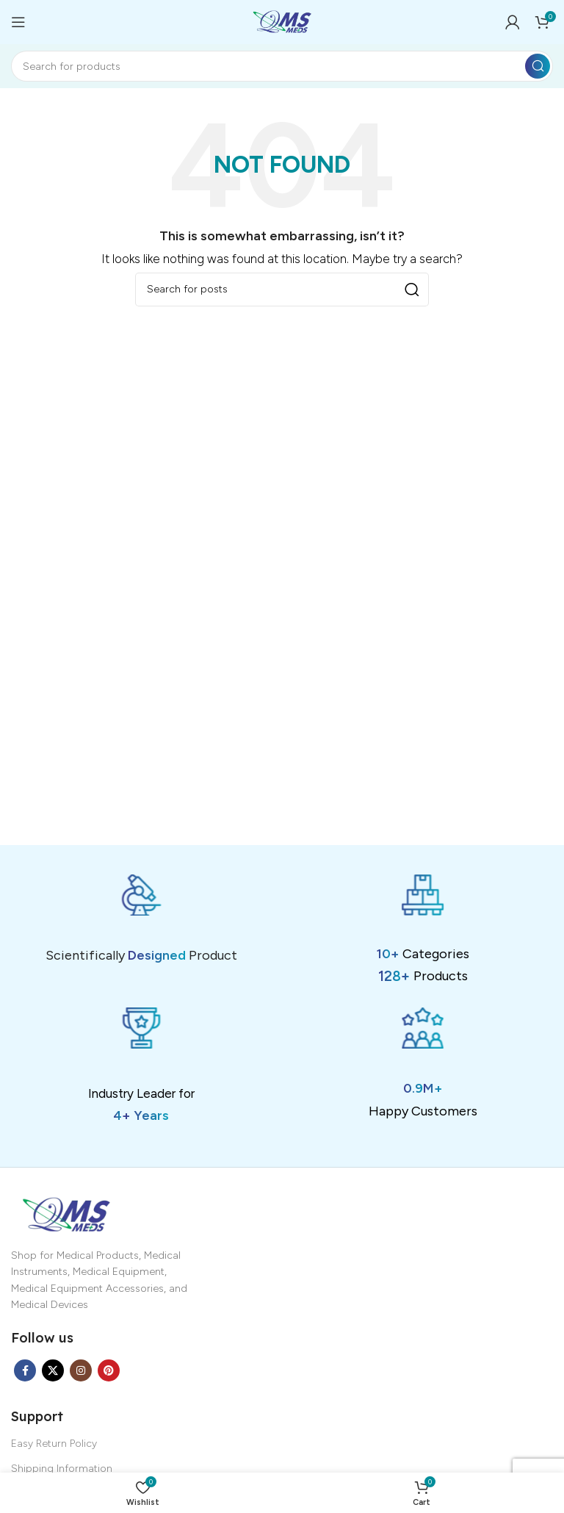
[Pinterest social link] (109, 1370)
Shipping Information (61, 1468)
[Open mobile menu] (18, 22)
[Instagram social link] (81, 1370)
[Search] (282, 66)
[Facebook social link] (25, 1370)
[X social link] (53, 1370)
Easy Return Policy (54, 1443)
